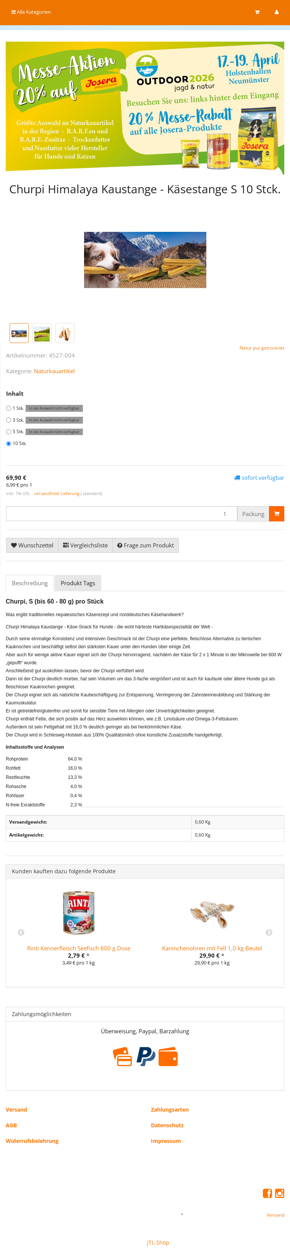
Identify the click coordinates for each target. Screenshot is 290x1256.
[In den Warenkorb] (276, 513)
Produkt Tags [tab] (78, 583)
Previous (21, 933)
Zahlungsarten (170, 1109)
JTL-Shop (158, 1242)
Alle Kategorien (31, 11)
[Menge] (121, 513)
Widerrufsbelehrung (32, 1140)
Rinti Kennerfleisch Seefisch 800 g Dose (78, 948)
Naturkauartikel (54, 371)
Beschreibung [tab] (30, 583)
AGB (11, 1125)
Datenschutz (167, 1125)
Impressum (166, 1140)
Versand (16, 1109)
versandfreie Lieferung (56, 493)
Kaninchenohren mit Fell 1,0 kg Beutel (212, 948)
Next (269, 933)
